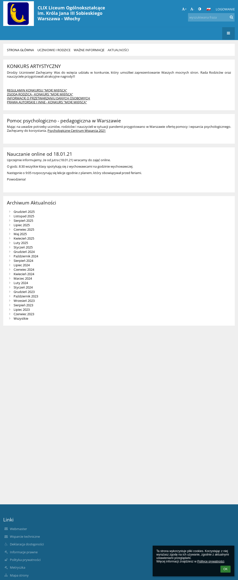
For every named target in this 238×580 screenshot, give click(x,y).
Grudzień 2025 (24, 211)
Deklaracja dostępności (27, 544)
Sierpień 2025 (23, 220)
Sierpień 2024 (23, 260)
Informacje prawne (24, 552)
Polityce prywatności (210, 561)
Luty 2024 (21, 283)
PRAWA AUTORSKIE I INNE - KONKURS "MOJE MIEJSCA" (47, 102)
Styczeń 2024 (23, 287)
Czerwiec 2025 (24, 229)
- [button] (192, 9)
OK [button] (225, 569)
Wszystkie (21, 318)
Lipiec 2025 (22, 225)
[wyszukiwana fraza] (211, 17)
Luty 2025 (21, 243)
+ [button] (184, 9)
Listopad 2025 (24, 216)
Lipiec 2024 (22, 265)
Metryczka (17, 567)
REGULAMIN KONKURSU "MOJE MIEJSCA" (37, 90)
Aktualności (118, 50)
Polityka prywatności (25, 560)
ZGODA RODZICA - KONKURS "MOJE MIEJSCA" (40, 94)
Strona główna (20, 50)
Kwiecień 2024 (24, 274)
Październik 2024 (26, 256)
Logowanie (225, 9)
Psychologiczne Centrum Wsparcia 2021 (77, 130)
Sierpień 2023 (23, 305)
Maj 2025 (20, 234)
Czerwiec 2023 (24, 314)
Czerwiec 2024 (24, 269)
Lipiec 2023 (22, 309)
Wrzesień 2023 (24, 300)
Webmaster (18, 529)
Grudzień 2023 (24, 292)
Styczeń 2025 (23, 247)
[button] (208, 9)
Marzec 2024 (23, 278)
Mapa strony (19, 575)
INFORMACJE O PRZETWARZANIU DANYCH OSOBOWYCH (48, 98)
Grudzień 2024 (24, 251)
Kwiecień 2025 (24, 238)
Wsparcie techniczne (25, 536)
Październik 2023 (26, 296)
